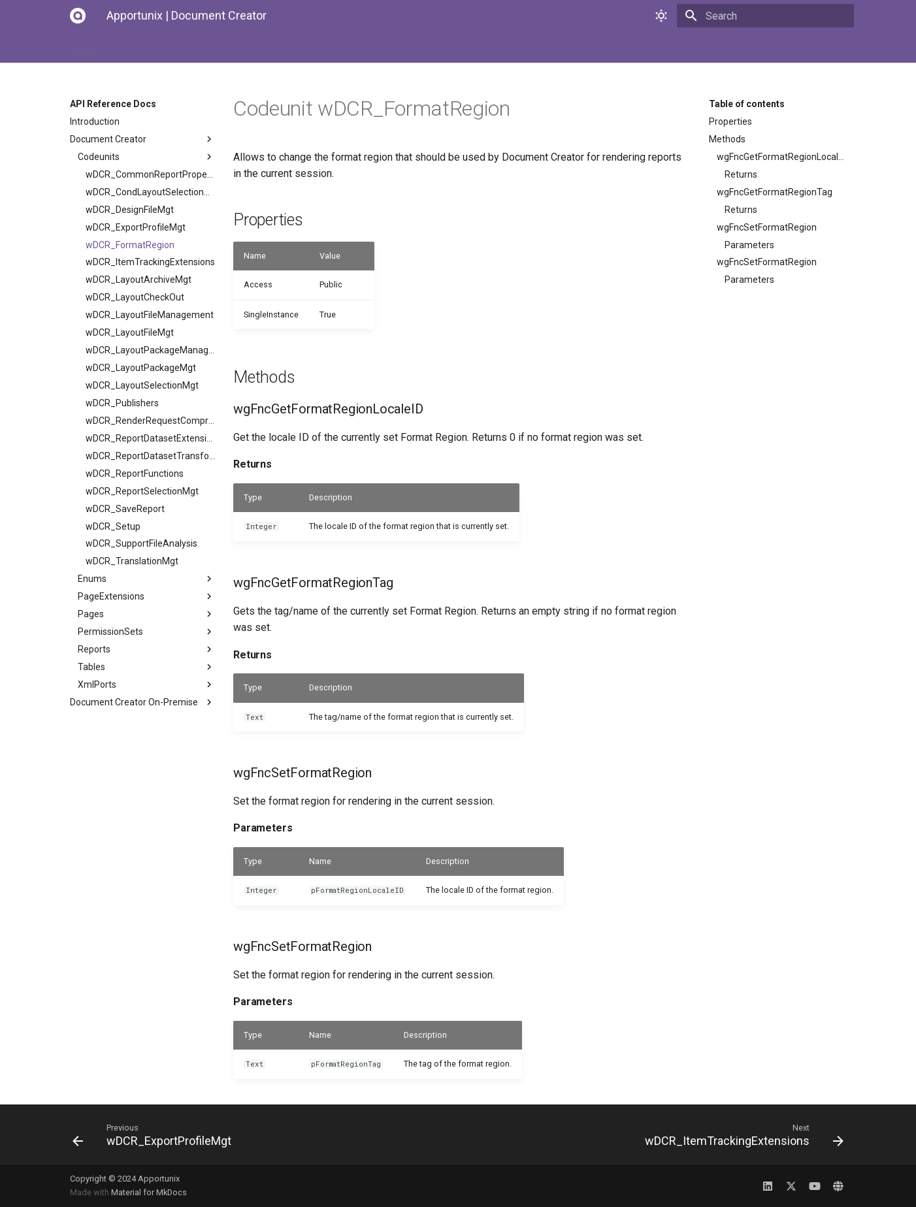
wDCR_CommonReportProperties (150, 174)
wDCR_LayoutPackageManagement (150, 350)
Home (82, 47)
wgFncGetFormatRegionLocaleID (781, 157)
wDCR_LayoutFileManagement (150, 315)
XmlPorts (146, 684)
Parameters (749, 245)
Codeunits (146, 157)
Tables (146, 667)
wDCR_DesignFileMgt (130, 209)
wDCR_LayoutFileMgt (130, 332)
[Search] (777, 15)
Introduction (95, 121)
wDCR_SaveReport (125, 509)
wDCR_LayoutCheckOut (135, 297)
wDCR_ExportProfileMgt (136, 227)
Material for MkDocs (149, 1192)
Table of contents (747, 104)
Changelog (396, 47)
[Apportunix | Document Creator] (78, 16)
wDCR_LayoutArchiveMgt (138, 279)
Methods (727, 139)
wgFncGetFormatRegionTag (774, 192)
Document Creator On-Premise (142, 702)
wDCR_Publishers (122, 403)
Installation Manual (150, 47)
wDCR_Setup (113, 526)
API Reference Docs (316, 47)
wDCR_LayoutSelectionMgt (142, 385)
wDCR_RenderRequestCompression (150, 420)
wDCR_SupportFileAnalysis (141, 543)
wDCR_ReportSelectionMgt (142, 491)
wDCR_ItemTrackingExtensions (150, 262)
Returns (741, 174)
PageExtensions (146, 596)
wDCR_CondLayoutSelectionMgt (150, 192)
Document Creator (142, 139)
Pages (146, 614)
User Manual (232, 47)
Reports (146, 649)
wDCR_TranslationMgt (132, 561)
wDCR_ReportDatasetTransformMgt (150, 456)
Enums (146, 579)
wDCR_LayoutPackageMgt (141, 367)
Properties (730, 121)
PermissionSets (146, 631)
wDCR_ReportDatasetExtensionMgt (150, 438)
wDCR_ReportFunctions (135, 473)
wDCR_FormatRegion (130, 245)
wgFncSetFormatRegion (767, 227)
